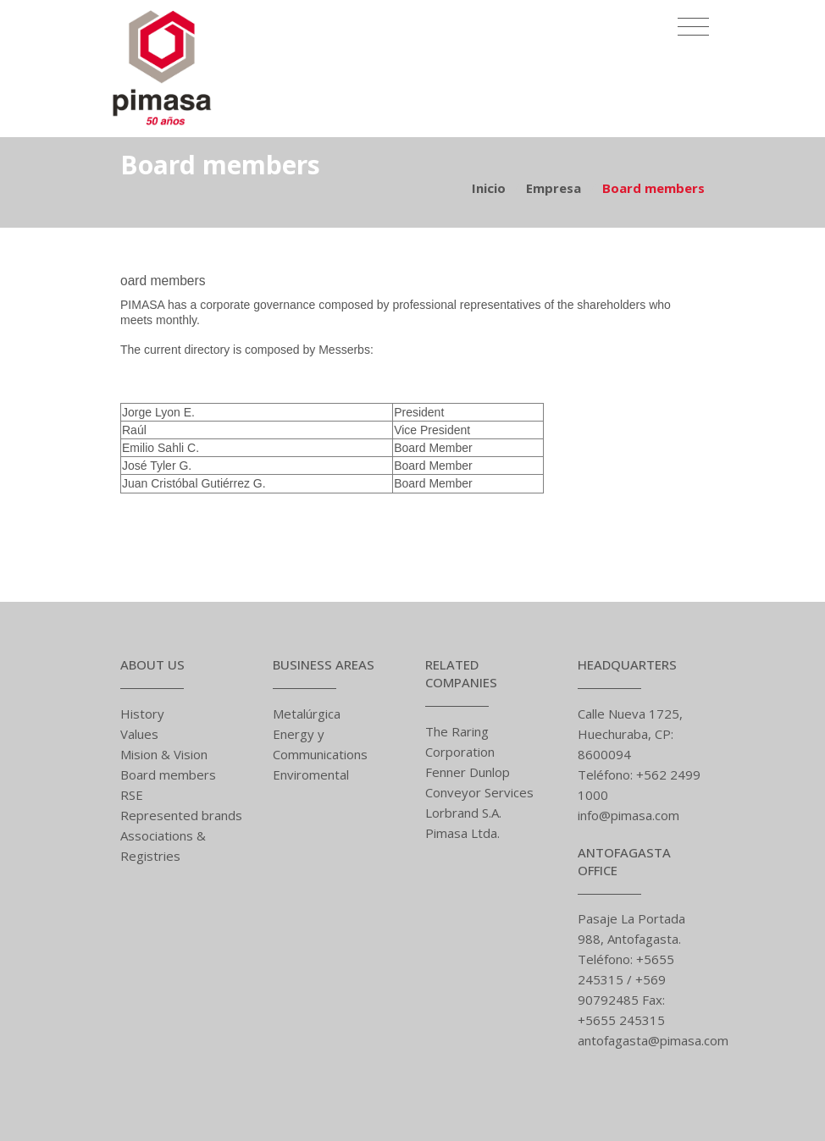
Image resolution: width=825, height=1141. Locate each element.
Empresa (553, 187)
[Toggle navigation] (693, 20)
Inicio (489, 187)
